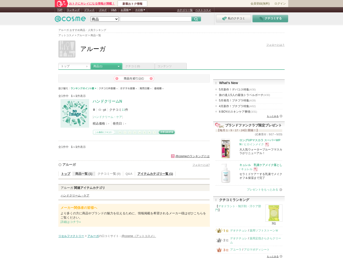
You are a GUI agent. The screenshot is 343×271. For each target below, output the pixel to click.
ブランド (89, 9)
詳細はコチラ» (71, 222)
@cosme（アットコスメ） (138, 236)
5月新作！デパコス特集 (237, 89)
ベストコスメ (203, 10)
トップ (65, 66)
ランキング (73, 9)
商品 (97, 66)
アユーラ (236, 249)
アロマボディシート (257, 249)
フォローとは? (201, 164)
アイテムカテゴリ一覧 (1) (155, 174)
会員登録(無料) (260, 3)
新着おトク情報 (132, 3)
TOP (59, 9)
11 (123, 109)
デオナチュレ (238, 230)
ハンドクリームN (107, 101)
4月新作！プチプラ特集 (237, 106)
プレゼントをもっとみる (262, 189)
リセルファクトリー (71, 236)
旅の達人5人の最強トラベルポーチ (244, 95)
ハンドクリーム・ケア (107, 117)
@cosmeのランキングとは (192, 156)
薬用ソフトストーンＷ (264, 230)
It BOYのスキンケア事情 (238, 111)
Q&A (113, 9)
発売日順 (145, 88)
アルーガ (69, 164)
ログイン (280, 3)
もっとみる (273, 116)
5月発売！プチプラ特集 (237, 100)
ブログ (103, 9)
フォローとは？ (275, 44)
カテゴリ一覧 (185, 10)
